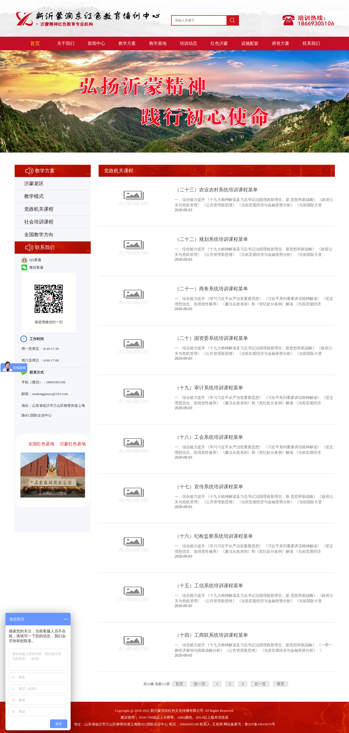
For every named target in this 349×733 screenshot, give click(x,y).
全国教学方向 (39, 234)
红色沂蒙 (219, 43)
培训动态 (188, 43)
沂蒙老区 (34, 183)
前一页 (199, 684)
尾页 (280, 684)
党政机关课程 (39, 209)
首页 (35, 43)
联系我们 (311, 43)
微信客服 (32, 267)
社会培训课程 (39, 222)
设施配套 (250, 43)
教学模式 (34, 196)
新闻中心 (96, 43)
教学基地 (157, 43)
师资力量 (280, 43)
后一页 (260, 684)
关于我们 (65, 43)
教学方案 (127, 43)
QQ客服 (31, 260)
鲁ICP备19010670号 (260, 724)
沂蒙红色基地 (73, 444)
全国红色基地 (41, 444)
